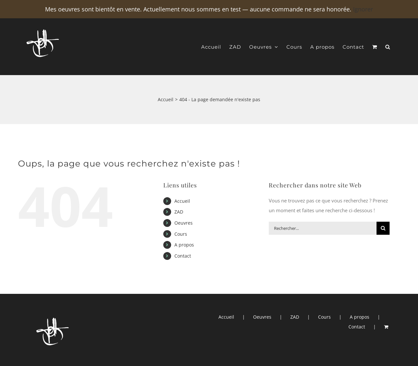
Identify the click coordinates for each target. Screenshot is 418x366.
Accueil (182, 201)
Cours (180, 234)
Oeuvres (183, 223)
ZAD (178, 212)
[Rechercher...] (323, 228)
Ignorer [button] (363, 9)
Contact (182, 256)
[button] (387, 46)
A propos (184, 245)
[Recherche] (383, 228)
